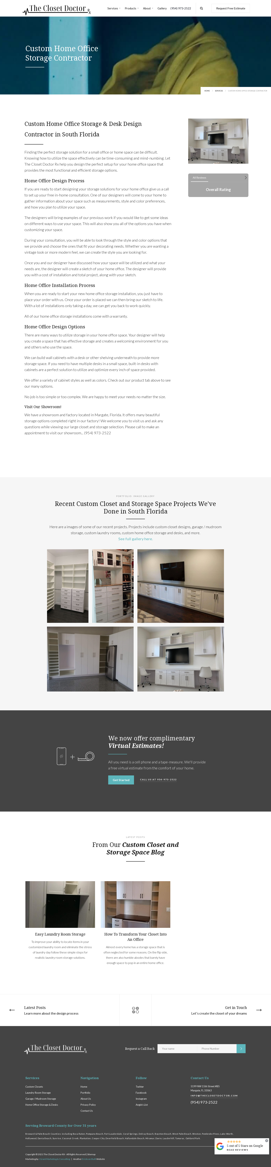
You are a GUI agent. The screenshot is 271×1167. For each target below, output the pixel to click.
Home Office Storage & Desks (41, 1104)
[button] (114, 8)
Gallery (162, 8)
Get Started (121, 780)
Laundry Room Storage (38, 1092)
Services (219, 91)
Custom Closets (34, 1086)
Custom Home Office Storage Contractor (247, 91)
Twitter (140, 1086)
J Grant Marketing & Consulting (54, 1159)
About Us (86, 1098)
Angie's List (142, 1104)
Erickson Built (89, 1159)
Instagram (141, 1098)
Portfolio (85, 1092)
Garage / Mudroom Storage (40, 1098)
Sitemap (91, 1154)
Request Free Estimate (230, 8)
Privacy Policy (88, 1104)
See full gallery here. (135, 538)
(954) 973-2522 (181, 8)
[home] (57, 8)
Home (207, 91)
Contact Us (87, 1110)
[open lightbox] (67, 586)
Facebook (141, 1092)
